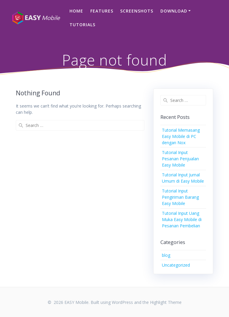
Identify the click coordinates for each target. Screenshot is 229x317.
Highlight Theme (166, 302)
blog (166, 255)
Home (76, 11)
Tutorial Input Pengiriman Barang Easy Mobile (180, 197)
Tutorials (82, 24)
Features (101, 11)
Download (173, 11)
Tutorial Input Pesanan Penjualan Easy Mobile (180, 159)
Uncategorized (176, 265)
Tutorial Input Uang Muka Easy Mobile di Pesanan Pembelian (182, 219)
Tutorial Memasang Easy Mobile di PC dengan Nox (181, 136)
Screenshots (136, 11)
